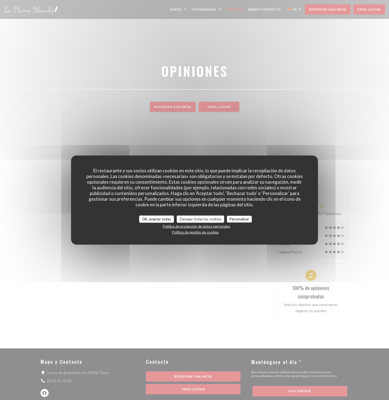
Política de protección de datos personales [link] (196, 226)
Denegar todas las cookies (200, 219)
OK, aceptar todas (156, 219)
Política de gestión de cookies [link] (195, 232)
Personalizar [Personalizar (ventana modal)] (239, 219)
